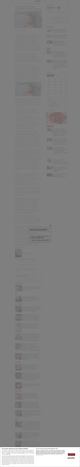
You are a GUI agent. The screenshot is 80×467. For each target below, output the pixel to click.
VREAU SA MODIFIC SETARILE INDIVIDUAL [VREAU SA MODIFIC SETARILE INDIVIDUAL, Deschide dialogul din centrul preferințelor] (71, 458)
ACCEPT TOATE (71, 454)
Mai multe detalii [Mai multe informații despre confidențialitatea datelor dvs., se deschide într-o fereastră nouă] (7, 454)
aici (18, 460)
